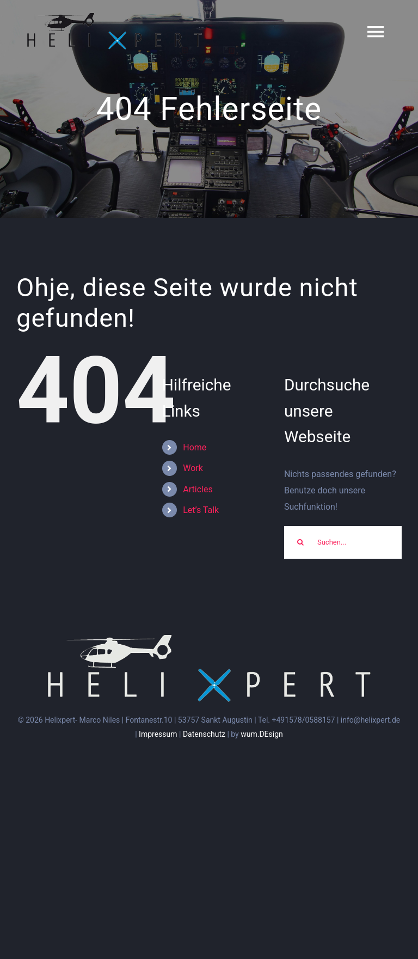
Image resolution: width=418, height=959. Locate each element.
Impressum (158, 734)
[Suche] (300, 542)
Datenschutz (204, 734)
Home (194, 447)
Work (193, 468)
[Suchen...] (343, 542)
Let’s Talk (201, 510)
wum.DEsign (262, 734)
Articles (197, 489)
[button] (395, 15)
